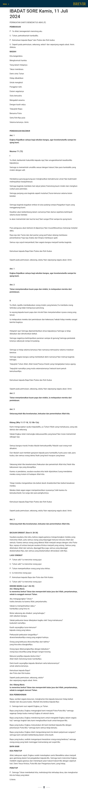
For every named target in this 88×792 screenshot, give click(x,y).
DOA (6, 4)
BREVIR (79, 4)
